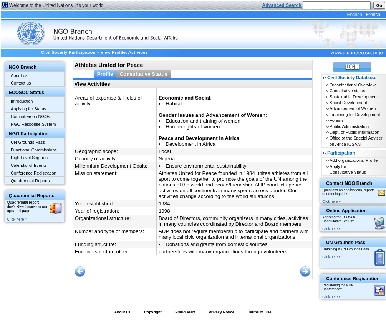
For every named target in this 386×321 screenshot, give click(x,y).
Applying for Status (28, 108)
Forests (337, 120)
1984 (164, 203)
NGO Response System (33, 124)
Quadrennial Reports (30, 180)
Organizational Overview (353, 85)
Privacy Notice (221, 312)
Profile (105, 74)
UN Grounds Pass (28, 142)
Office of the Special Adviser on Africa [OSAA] (356, 141)
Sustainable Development (354, 97)
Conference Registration (33, 173)
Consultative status (347, 90)
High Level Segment (30, 157)
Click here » (17, 219)
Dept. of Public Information (354, 132)
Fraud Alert (185, 312)
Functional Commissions (34, 150)
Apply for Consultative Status (348, 169)
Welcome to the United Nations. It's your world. (57, 5)
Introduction (22, 101)
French (373, 14)
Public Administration (349, 126)
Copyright (153, 312)
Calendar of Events (29, 165)
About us (19, 75)
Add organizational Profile (354, 160)
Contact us (21, 83)
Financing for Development (355, 114)
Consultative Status (143, 74)
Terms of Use (260, 312)
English (354, 14)
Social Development (348, 102)
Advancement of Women (353, 108)
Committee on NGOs (30, 116)
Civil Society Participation (68, 52)
